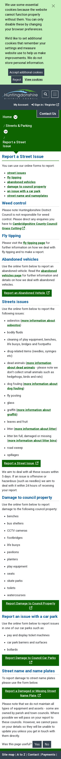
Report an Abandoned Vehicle (27, 293)
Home (7, 117)
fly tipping (14, 177)
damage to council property (26, 186)
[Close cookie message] (53, 5)
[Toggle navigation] (54, 94)
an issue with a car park (23, 191)
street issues (16, 173)
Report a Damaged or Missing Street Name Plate (30, 693)
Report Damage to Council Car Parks (30, 660)
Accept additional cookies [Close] (26, 72)
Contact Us (48, 114)
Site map (8, 754)
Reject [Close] (17, 79)
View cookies (34, 79)
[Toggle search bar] (45, 94)
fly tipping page (34, 243)
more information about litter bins (32, 440)
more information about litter (35, 429)
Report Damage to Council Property (30, 606)
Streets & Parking (19, 126)
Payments (48, 754)
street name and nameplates (27, 196)
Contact (33, 754)
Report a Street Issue (14, 144)
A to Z (21, 754)
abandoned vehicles (21, 182)
